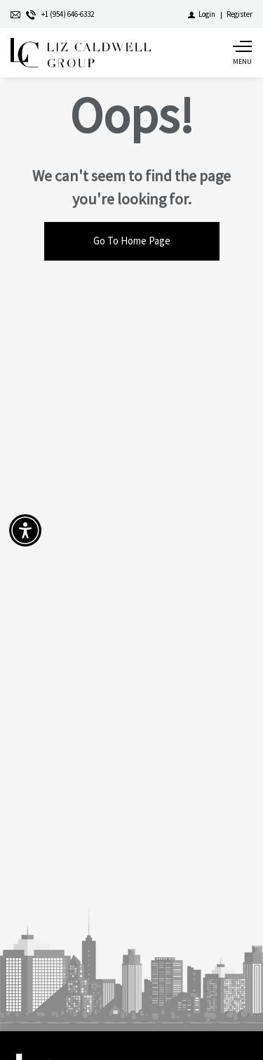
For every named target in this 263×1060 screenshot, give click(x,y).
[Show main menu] (242, 52)
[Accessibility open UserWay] (25, 530)
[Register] (239, 14)
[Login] (201, 14)
